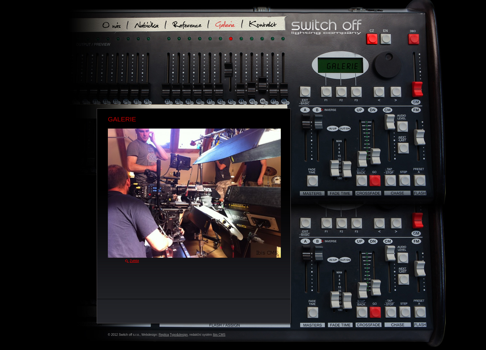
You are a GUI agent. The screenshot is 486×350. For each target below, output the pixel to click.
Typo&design (179, 334)
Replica (164, 334)
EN (385, 31)
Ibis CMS (219, 334)
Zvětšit (134, 261)
